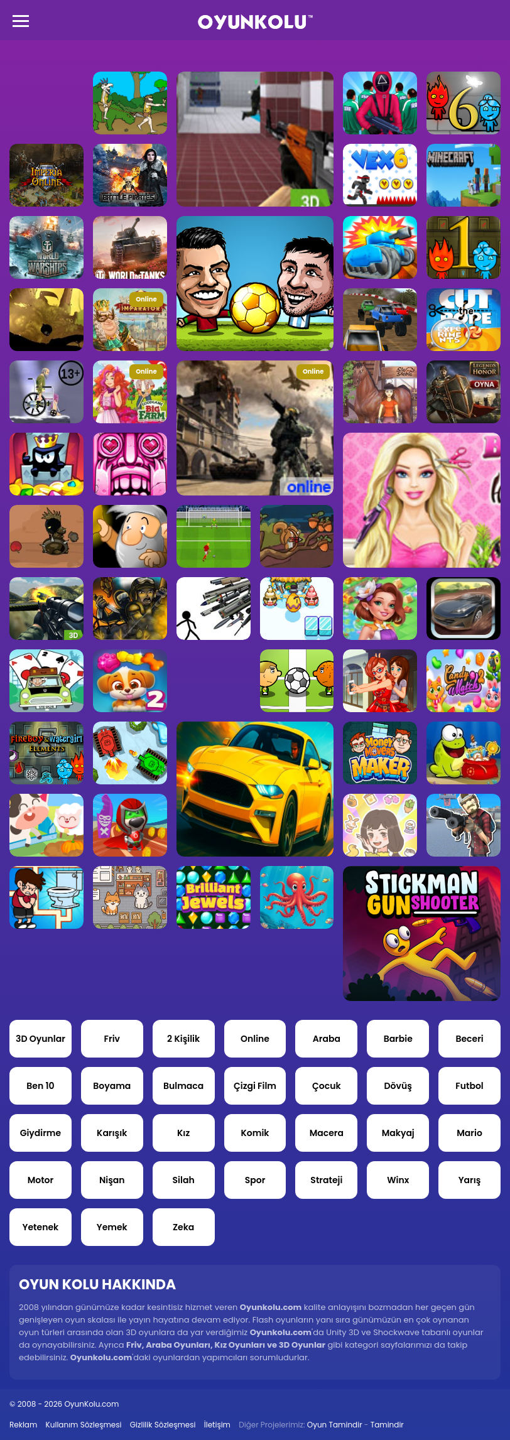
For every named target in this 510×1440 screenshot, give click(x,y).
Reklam (23, 1424)
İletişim (217, 1424)
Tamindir (387, 1424)
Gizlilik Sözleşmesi (163, 1424)
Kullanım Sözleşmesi (84, 1424)
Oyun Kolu (255, 22)
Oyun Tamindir (334, 1424)
